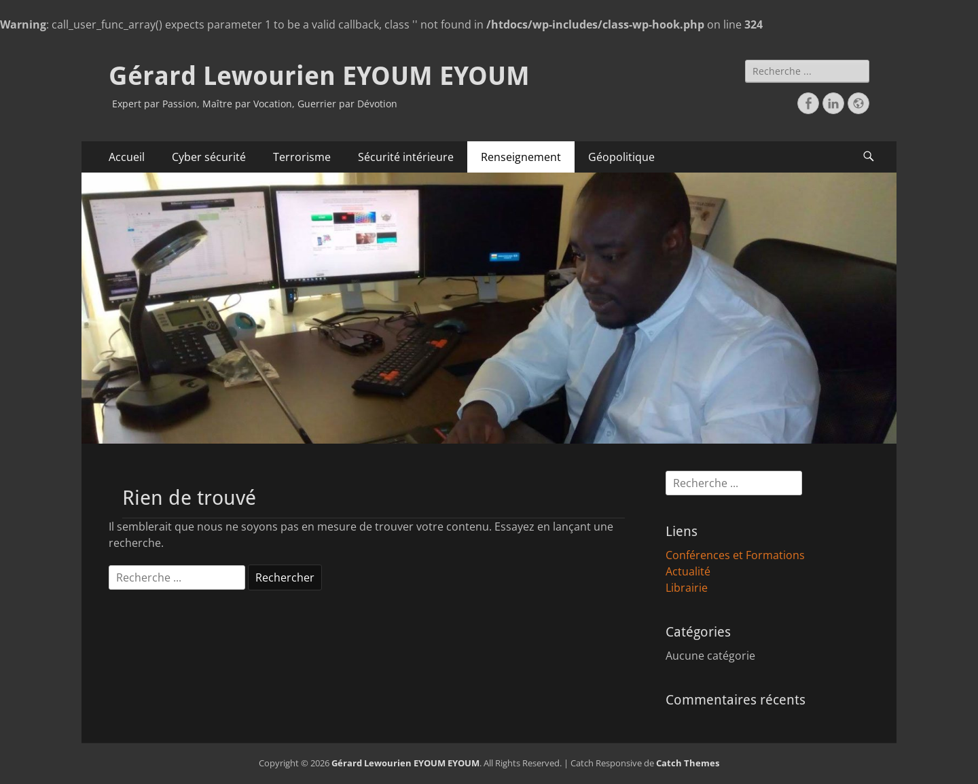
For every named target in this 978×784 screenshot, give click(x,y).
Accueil (127, 156)
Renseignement (521, 156)
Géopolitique (621, 156)
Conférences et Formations (735, 555)
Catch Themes (687, 763)
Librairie (687, 587)
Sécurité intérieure (406, 156)
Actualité (688, 571)
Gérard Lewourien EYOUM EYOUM (319, 76)
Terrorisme (302, 156)
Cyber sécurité (209, 156)
